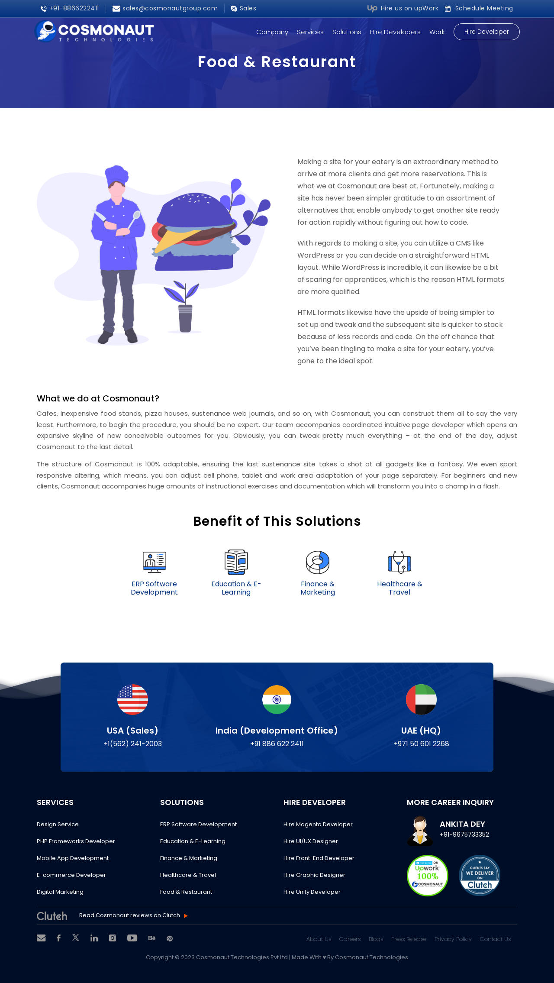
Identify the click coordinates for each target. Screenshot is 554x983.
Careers (350, 939)
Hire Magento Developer (318, 824)
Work (437, 31)
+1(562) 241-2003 (132, 744)
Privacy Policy (453, 939)
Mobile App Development (73, 858)
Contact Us (495, 939)
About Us (318, 939)
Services (310, 31)
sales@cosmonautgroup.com (165, 8)
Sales (243, 8)
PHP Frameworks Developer (76, 841)
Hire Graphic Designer (314, 875)
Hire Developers (395, 31)
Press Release (408, 939)
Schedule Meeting (479, 8)
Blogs (376, 939)
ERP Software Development (198, 824)
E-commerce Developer (71, 875)
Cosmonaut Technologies (371, 957)
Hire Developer (486, 31)
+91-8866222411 (70, 8)
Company (272, 31)
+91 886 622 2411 (277, 744)
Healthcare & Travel (188, 875)
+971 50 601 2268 (421, 744)
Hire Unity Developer (312, 892)
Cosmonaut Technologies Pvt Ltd (242, 957)
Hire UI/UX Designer (310, 841)
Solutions (346, 31)
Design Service (58, 824)
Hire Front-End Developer (318, 858)
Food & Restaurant (186, 892)
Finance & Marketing (188, 858)
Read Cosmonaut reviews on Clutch (129, 915)
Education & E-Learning (192, 841)
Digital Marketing (60, 892)
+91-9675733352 (464, 834)
